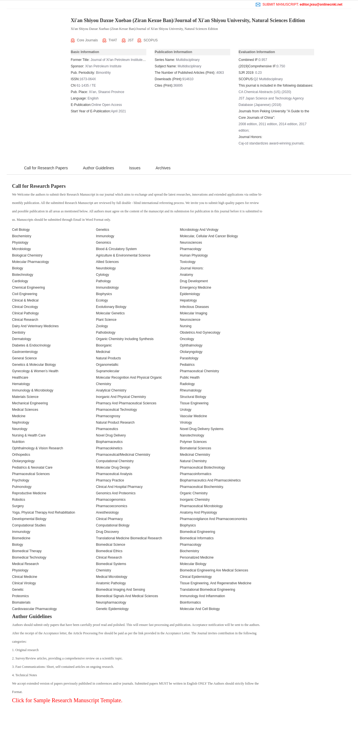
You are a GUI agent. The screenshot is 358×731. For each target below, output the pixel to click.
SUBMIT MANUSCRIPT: (299, 4)
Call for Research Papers (46, 168)
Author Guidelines (98, 168)
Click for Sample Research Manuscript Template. (67, 700)
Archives (163, 168)
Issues (134, 168)
